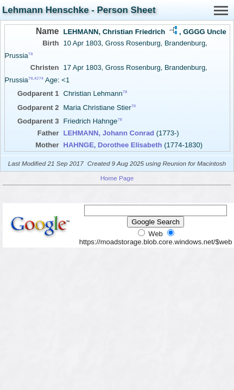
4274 (38, 78)
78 (30, 53)
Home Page (117, 177)
